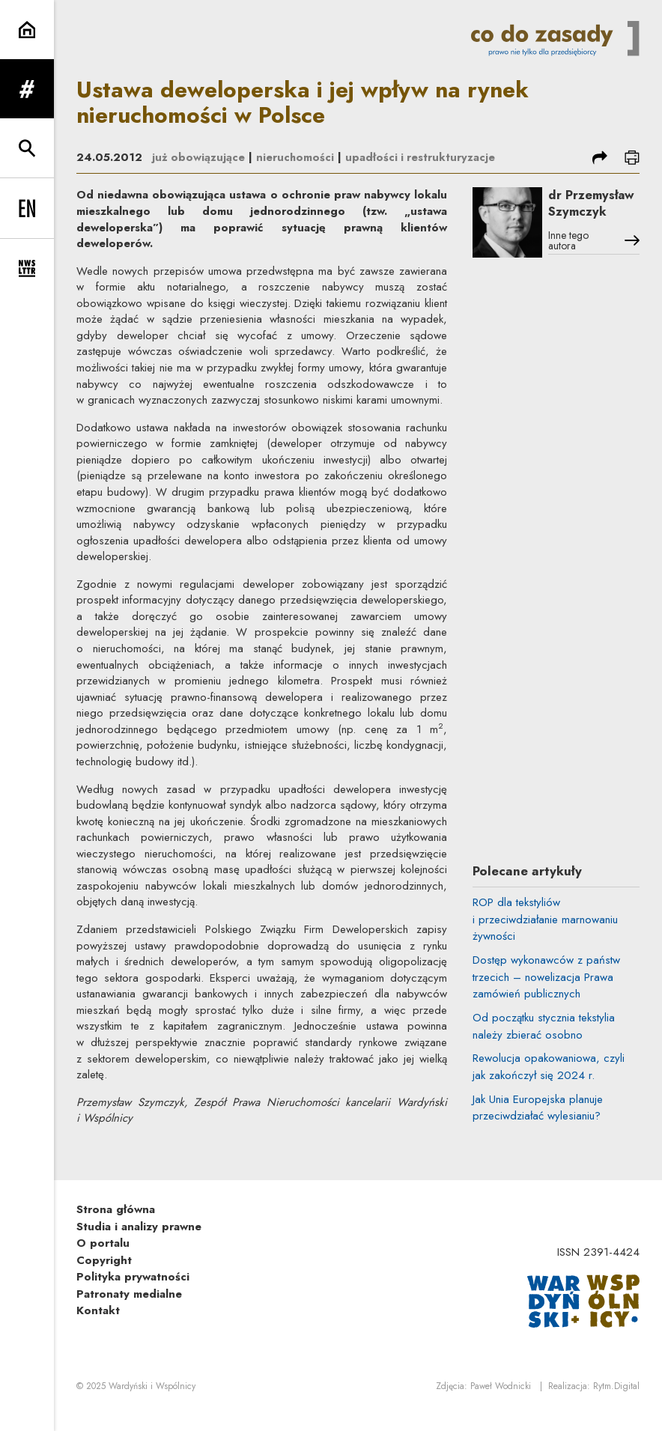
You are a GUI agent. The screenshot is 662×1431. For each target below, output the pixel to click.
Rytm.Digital (616, 1403)
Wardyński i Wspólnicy (152, 1403)
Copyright (104, 1277)
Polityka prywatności (132, 1294)
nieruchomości (296, 157)
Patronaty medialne (129, 1310)
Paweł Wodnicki (500, 1403)
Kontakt (98, 1327)
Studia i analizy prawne (138, 1243)
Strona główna (115, 1226)
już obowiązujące (199, 157)
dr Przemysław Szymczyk (594, 221)
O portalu (103, 1260)
